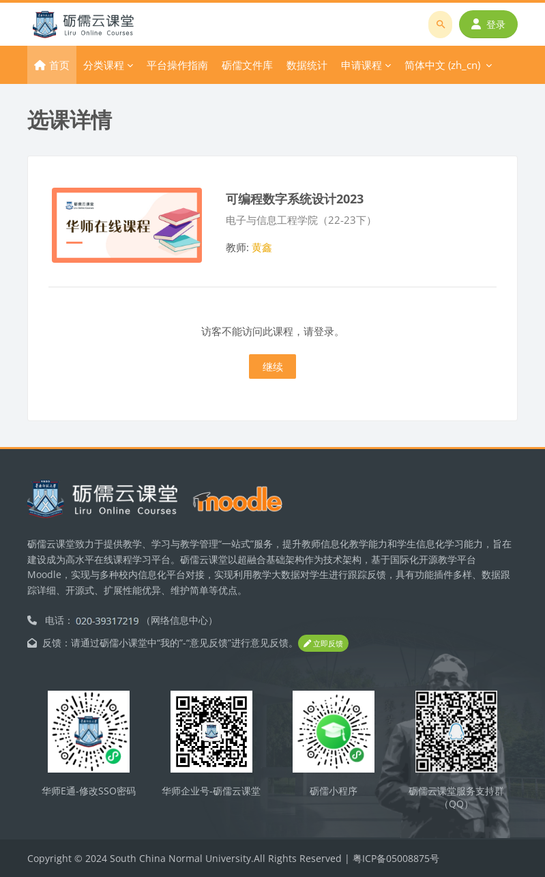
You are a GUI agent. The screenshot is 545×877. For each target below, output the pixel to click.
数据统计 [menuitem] (306, 65)
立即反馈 (323, 643)
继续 (273, 366)
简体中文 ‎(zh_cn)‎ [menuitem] (442, 65)
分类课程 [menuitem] (103, 65)
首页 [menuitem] (59, 65)
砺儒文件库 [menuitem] (247, 65)
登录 (488, 24)
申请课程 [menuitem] (361, 65)
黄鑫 (262, 247)
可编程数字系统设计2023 (295, 198)
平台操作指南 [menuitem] (177, 65)
